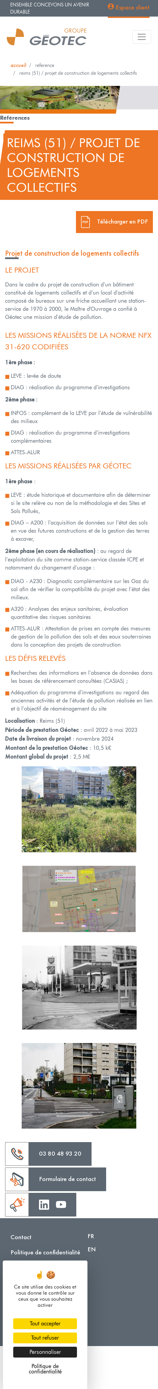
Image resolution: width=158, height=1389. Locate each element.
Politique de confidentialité (45, 1252)
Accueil (18, 65)
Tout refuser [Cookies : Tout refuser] (45, 1338)
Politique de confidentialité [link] (45, 1369)
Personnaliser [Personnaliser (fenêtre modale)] (45, 1352)
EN (91, 1249)
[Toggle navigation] (141, 37)
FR (90, 1236)
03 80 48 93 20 (60, 1153)
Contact (21, 1237)
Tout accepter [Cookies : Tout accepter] (45, 1323)
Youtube (61, 1204)
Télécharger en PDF (122, 221)
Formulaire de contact (67, 1179)
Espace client (133, 7)
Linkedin (44, 1204)
